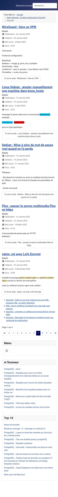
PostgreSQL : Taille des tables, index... (20, 403)
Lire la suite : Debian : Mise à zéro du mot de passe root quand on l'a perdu (29, 195)
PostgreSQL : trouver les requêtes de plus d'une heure (27, 407)
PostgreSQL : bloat (12, 369)
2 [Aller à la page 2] (17, 333)
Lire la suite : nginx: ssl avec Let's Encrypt (22, 292)
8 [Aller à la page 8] (42, 333)
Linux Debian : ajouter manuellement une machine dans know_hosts (27, 89)
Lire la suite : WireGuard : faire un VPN (21, 78)
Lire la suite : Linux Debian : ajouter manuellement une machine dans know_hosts (29, 135)
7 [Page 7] (38, 333)
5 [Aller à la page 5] (30, 333)
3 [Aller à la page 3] (21, 333)
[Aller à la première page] (4, 333)
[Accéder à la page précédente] (9, 333)
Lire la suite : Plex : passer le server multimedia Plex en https (29, 244)
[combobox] (45, 5)
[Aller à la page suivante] (51, 333)
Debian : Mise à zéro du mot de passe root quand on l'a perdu (27, 147)
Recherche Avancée (24, 6)
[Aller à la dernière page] (55, 333)
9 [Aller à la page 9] (46, 333)
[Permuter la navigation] (6, 351)
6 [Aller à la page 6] (34, 333)
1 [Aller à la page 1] (13, 333)
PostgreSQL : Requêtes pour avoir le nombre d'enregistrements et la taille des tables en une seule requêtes (26, 376)
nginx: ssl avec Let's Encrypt (21, 254)
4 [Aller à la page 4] (25, 333)
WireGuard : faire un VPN (19, 27)
